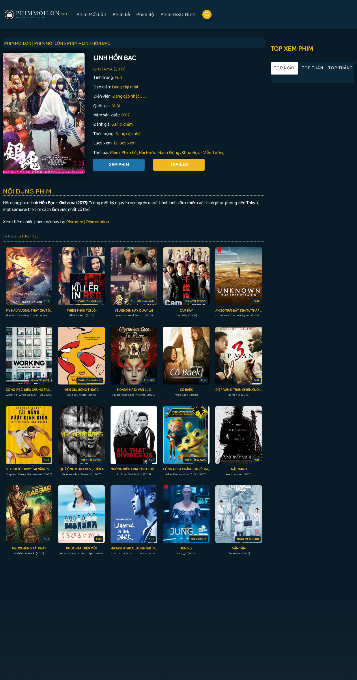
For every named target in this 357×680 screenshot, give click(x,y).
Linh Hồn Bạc (28, 236)
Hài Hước (147, 152)
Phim (115, 152)
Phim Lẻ (121, 14)
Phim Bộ (145, 14)
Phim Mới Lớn (91, 14)
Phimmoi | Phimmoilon (87, 222)
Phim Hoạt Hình (177, 14)
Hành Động (168, 152)
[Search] (207, 14)
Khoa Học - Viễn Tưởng (203, 152)
